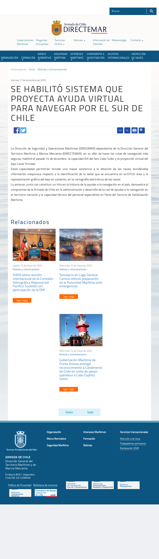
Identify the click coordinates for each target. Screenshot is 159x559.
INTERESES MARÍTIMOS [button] (77, 56)
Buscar (151, 11)
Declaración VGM (129, 362)
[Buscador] (125, 11)
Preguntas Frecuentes (42, 42)
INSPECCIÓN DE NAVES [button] (138, 56)
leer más (22, 300)
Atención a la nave (130, 353)
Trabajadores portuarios (133, 357)
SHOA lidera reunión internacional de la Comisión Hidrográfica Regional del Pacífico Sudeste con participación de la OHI (33, 281)
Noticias (79, 40)
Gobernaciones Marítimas (25, 42)
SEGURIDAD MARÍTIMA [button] (61, 56)
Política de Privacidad (19, 399)
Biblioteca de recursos (45, 399)
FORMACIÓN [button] (28, 58)
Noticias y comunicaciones (52, 69)
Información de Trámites (101, 42)
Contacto (137, 40)
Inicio (32, 69)
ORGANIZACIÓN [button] (9, 58)
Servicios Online (60, 42)
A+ (120, 130)
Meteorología (119, 40)
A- (127, 130)
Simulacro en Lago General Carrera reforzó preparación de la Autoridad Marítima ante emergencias (78, 279)
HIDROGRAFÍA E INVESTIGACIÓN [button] (96, 56)
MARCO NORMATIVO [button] (44, 56)
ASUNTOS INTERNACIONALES (118, 55)
